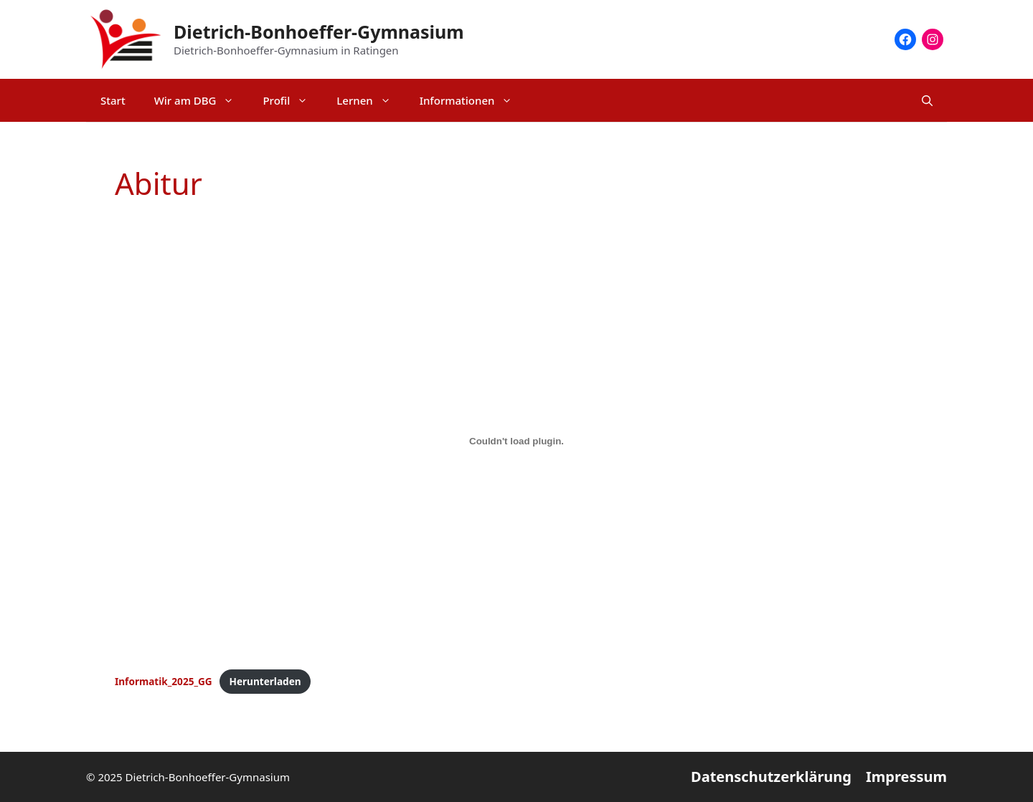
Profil (292, 100)
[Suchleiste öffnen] (927, 100)
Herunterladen (265, 681)
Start (113, 100)
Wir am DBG (201, 100)
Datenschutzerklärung (771, 776)
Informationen (473, 100)
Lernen (370, 100)
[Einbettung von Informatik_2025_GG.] (516, 441)
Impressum (906, 776)
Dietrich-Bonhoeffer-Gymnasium (319, 31)
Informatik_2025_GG (163, 681)
